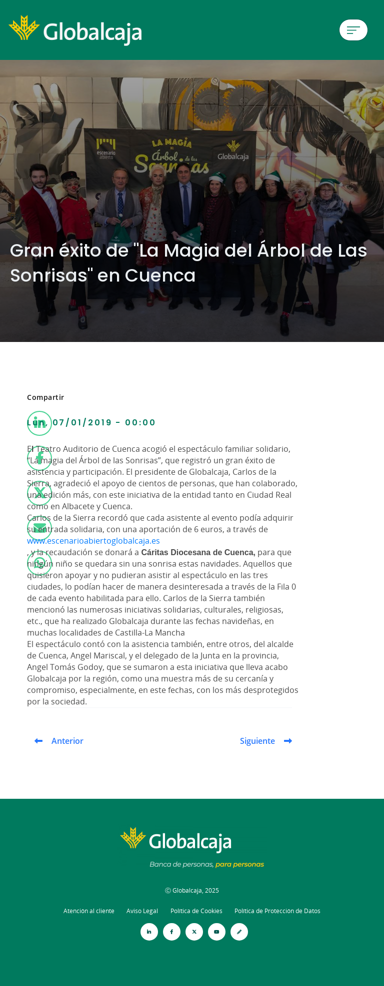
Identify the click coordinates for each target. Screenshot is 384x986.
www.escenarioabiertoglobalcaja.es (93, 540)
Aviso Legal (142, 911)
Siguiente (257, 740)
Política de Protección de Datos (277, 911)
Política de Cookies (196, 911)
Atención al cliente (89, 911)
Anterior (68, 740)
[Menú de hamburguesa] (353, 30)
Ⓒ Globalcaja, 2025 (192, 890)
